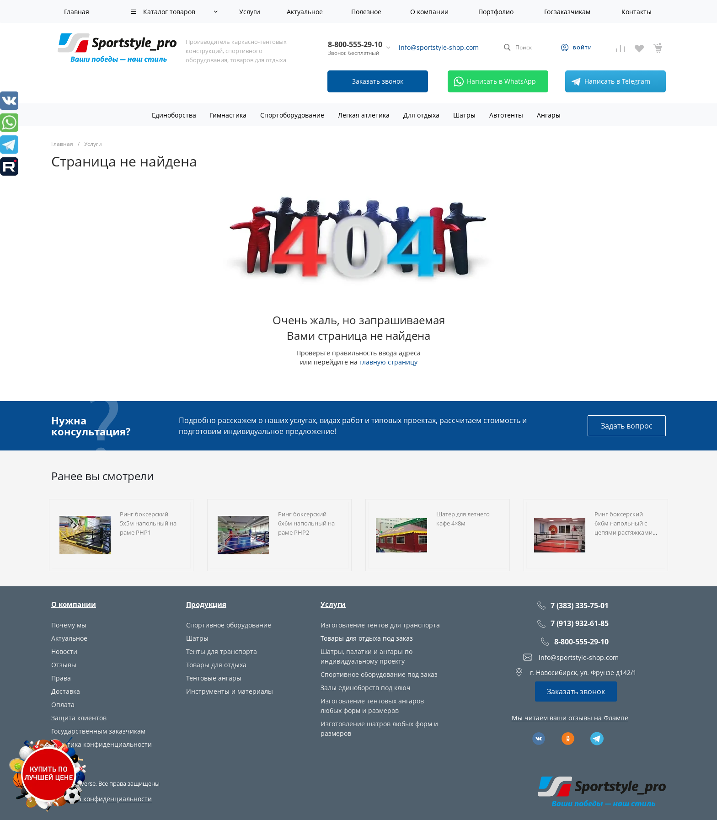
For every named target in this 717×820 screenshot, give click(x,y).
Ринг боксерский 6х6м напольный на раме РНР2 (306, 523)
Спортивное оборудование (228, 625)
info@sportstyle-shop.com (439, 47)
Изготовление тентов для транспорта (380, 625)
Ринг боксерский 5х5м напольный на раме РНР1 (148, 523)
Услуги (333, 604)
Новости (64, 651)
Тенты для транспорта (221, 651)
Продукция (206, 604)
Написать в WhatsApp (493, 81)
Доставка (65, 691)
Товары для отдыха (216, 664)
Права (61, 678)
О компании (73, 604)
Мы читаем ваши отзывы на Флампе (570, 717)
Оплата (63, 704)
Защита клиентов (79, 717)
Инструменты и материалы (229, 691)
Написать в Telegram (609, 81)
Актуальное (69, 638)
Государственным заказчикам (98, 731)
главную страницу (388, 362)
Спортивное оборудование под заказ (379, 674)
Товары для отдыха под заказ (367, 638)
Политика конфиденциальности (101, 744)
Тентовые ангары (213, 678)
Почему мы (68, 625)
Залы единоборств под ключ (366, 687)
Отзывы (63, 664)
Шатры (197, 638)
